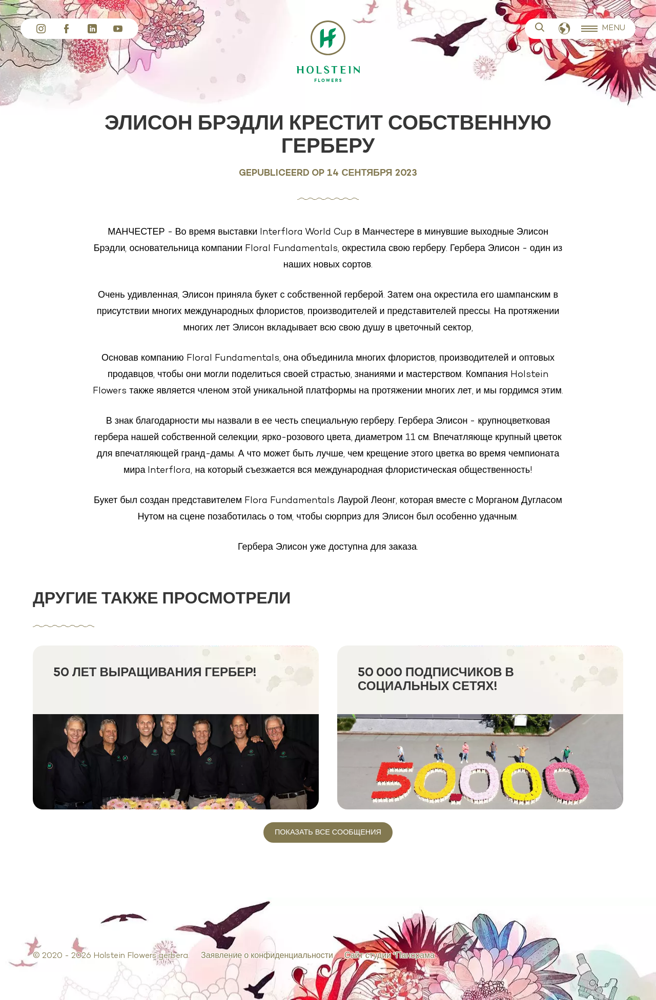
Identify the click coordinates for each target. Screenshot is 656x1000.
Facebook (66, 28)
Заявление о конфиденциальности (267, 956)
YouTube (118, 28)
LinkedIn (92, 28)
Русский (564, 29)
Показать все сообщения (328, 832)
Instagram (41, 28)
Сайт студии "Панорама (389, 956)
